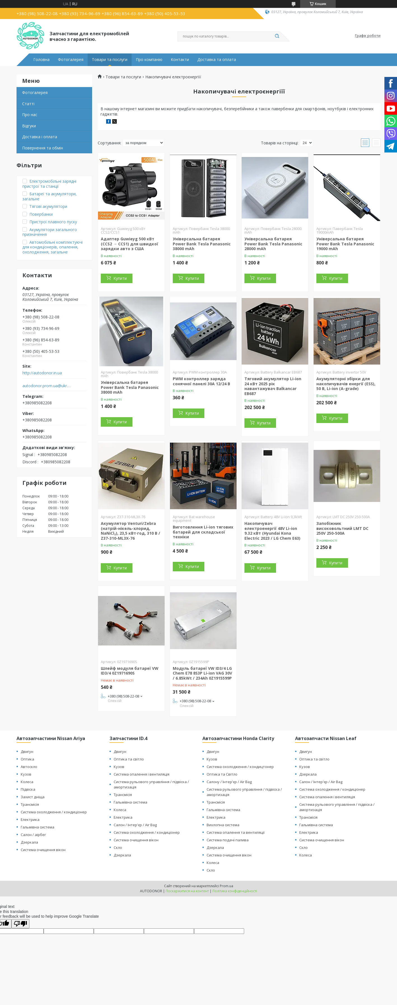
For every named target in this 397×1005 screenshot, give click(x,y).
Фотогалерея (70, 60)
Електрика (30, 819)
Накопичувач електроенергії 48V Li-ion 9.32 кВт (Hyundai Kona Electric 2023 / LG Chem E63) (272, 531)
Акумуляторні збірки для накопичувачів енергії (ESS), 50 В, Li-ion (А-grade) (345, 383)
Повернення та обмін (42, 148)
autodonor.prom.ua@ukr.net (46, 385)
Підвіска (28, 789)
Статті (28, 103)
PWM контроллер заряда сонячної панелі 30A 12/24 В (201, 381)
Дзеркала (29, 842)
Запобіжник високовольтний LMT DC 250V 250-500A (342, 528)
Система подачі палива (228, 839)
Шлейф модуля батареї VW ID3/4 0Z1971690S (129, 671)
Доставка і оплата (39, 136)
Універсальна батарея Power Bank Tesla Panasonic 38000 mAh (202, 243)
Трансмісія (30, 804)
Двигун (27, 751)
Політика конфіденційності (234, 891)
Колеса (27, 781)
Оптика (27, 759)
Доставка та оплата (216, 60)
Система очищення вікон (43, 849)
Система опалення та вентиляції (236, 832)
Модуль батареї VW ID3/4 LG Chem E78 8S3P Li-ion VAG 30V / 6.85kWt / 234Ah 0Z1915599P (202, 673)
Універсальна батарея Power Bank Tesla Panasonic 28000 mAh (273, 243)
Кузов (26, 774)
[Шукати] (276, 36)
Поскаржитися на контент (187, 891)
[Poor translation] (20, 923)
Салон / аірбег (33, 834)
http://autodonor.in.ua (42, 372)
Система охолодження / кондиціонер (54, 811)
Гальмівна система (37, 827)
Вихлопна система (223, 824)
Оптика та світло (129, 759)
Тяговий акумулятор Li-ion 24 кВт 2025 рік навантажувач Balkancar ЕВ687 (272, 386)
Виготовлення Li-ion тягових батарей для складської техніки (203, 531)
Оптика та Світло (222, 774)
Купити (120, 278)
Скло (118, 847)
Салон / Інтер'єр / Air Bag (135, 824)
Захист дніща (33, 796)
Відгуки (29, 125)
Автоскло (29, 766)
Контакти (180, 60)
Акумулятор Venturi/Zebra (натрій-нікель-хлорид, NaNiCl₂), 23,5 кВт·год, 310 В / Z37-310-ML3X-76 (130, 531)
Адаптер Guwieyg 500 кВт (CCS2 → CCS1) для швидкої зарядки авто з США (129, 243)
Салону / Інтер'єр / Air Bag (229, 781)
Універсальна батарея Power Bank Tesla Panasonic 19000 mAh (345, 243)
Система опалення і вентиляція (141, 774)
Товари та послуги (109, 60)
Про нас (29, 114)
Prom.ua (226, 886)
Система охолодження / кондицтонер (240, 766)
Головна (41, 60)
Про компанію (149, 60)
